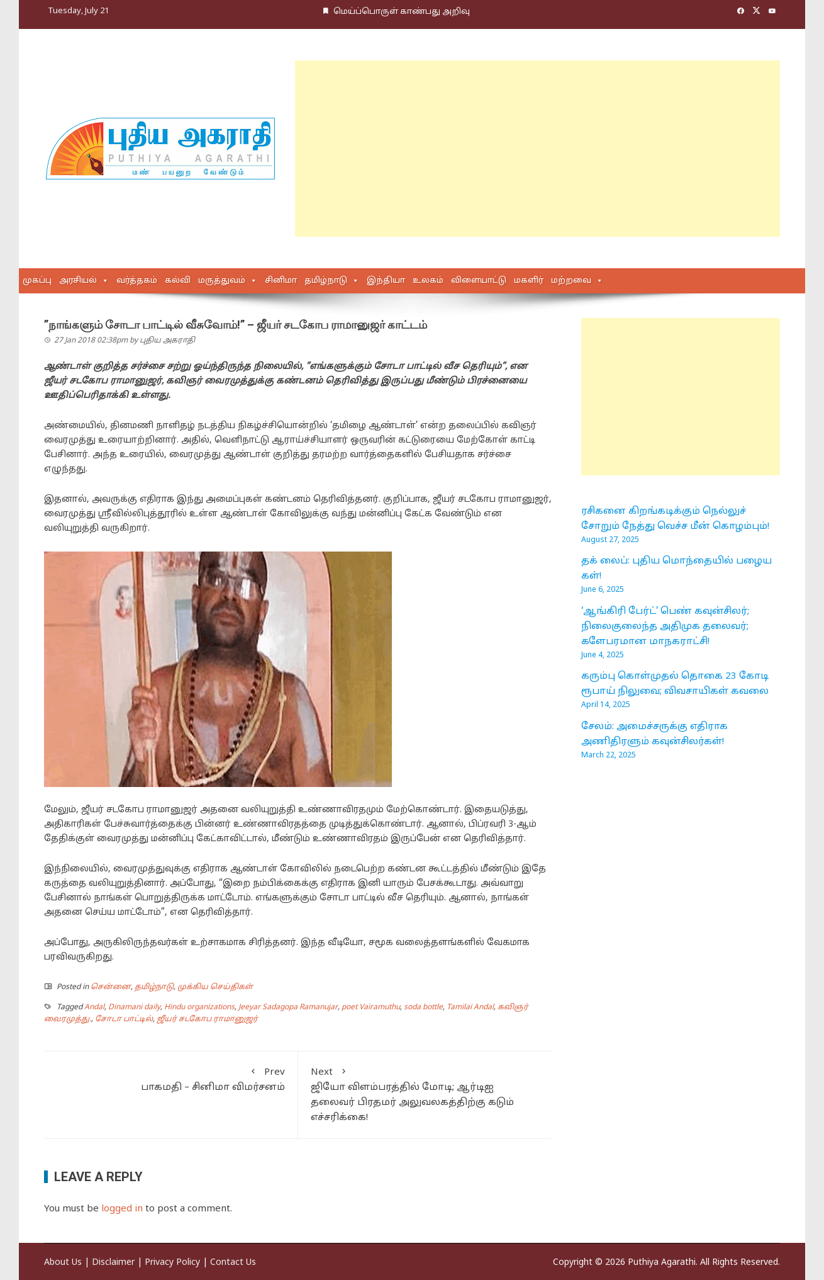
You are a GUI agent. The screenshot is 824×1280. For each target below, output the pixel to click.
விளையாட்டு (478, 281)
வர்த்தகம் (136, 281)
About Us (63, 1262)
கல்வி (178, 281)
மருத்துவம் (221, 281)
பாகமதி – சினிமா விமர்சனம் (171, 1079)
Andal (94, 1007)
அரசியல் (78, 281)
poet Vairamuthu (371, 1007)
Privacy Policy (172, 1262)
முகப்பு (37, 281)
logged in (122, 1209)
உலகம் (428, 281)
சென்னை (111, 987)
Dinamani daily (134, 1007)
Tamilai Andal (470, 1007)
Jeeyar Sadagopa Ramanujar (288, 1007)
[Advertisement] (537, 148)
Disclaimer (113, 1262)
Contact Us (233, 1262)
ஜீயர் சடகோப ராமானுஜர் (207, 1019)
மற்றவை (571, 281)
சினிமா (281, 281)
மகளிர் (528, 281)
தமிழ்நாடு (325, 281)
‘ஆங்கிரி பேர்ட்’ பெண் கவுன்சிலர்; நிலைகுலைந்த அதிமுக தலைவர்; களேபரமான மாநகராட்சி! (665, 627)
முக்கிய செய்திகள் (215, 987)
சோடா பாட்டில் (124, 1019)
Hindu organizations (199, 1007)
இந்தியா (386, 281)
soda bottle (423, 1007)
